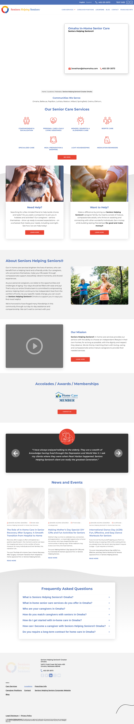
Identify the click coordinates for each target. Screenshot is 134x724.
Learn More (34, 232)
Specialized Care (26, 148)
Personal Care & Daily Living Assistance (53, 129)
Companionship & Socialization (26, 129)
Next (118, 453)
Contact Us (67, 411)
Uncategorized (53, 525)
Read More (11, 560)
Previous (15, 453)
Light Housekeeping (80, 148)
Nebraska (58, 91)
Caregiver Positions (85, 10)
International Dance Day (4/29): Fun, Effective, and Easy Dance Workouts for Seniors (106, 533)
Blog (108, 10)
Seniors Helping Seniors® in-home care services (22, 525)
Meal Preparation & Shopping (53, 148)
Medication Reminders (107, 148)
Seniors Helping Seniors (32, 557)
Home (44, 91)
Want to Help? (99, 207)
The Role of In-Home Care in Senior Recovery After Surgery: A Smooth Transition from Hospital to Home (25, 533)
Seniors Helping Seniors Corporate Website (53, 690)
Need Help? (34, 207)
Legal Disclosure (12, 716)
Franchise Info (126, 10)
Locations (100, 10)
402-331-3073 (102, 2)
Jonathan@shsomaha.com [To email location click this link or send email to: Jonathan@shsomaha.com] (84, 68)
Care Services (67, 10)
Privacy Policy (26, 716)
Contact (115, 10)
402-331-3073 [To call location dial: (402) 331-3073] (108, 68)
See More (67, 157)
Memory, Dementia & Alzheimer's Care (80, 129)
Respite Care (107, 128)
